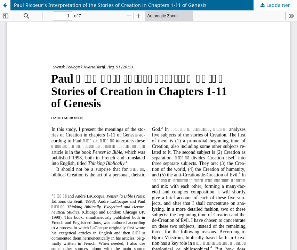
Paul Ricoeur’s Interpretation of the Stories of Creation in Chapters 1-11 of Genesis (110, 5)
